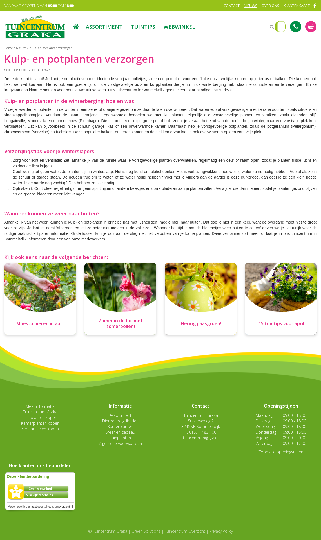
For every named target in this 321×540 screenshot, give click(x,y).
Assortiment (120, 415)
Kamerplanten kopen (40, 423)
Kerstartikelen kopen (40, 428)
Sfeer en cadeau (120, 432)
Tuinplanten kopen (40, 417)
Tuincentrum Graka (40, 412)
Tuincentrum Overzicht (185, 531)
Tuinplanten (120, 437)
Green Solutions (145, 531)
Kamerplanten (120, 426)
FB (314, 5)
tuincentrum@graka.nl (202, 437)
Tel (295, 26)
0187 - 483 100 (202, 432)
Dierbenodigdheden (120, 421)
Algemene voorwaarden (120, 443)
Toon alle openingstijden (281, 451)
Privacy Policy (221, 531)
